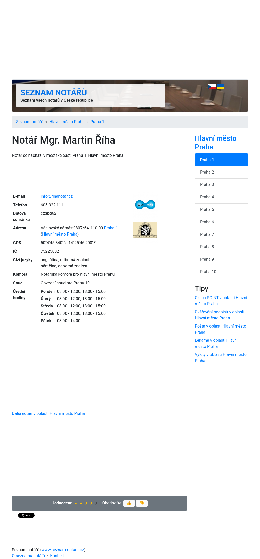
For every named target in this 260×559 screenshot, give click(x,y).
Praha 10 (208, 271)
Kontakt (57, 555)
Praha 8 (207, 246)
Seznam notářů (53, 92)
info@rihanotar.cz (57, 196)
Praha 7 (207, 234)
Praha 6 (207, 222)
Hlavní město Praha (67, 121)
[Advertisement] (130, 39)
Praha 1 (97, 121)
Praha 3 (207, 184)
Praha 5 (207, 209)
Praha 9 (207, 259)
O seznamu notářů (28, 555)
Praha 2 (207, 172)
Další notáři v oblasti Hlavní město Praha (48, 413)
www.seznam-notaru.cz (63, 549)
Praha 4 (207, 197)
